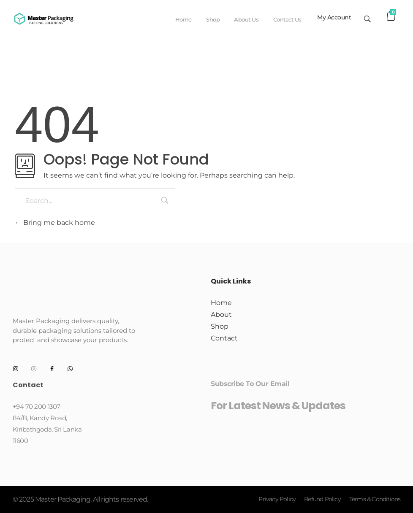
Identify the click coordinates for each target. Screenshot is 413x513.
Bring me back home (55, 223)
